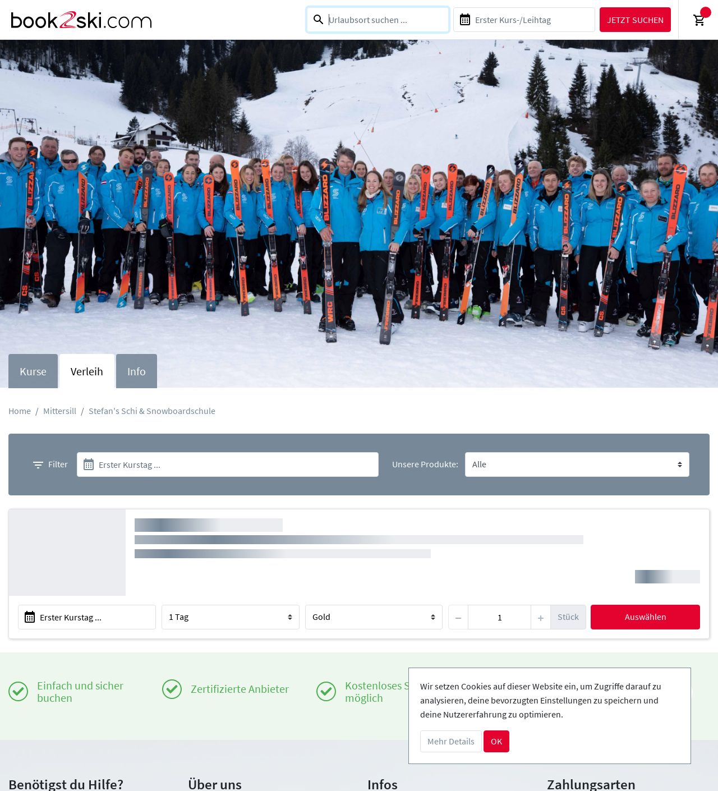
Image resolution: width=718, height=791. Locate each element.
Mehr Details (451, 741)
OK (496, 741)
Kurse (33, 371)
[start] (228, 464)
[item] (499, 617)
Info (136, 371)
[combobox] (378, 19)
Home (19, 410)
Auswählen (645, 616)
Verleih (87, 371)
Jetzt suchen (635, 19)
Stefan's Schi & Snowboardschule (152, 410)
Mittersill (59, 410)
